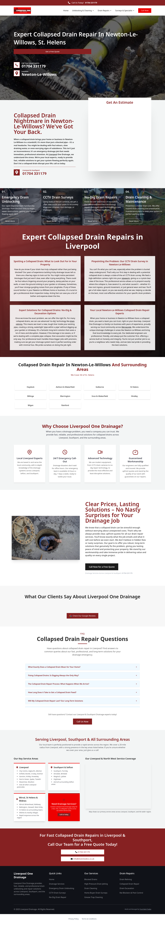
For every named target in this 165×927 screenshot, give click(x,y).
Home (66, 10)
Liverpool (53, 155)
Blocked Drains (90, 882)
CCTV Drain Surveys (57, 896)
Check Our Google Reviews (82, 618)
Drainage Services (56, 887)
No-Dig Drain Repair (57, 900)
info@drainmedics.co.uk (82, 862)
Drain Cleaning (90, 891)
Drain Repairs (105, 10)
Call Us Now (82, 723)
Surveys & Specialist (125, 10)
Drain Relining (126, 882)
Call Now (144, 10)
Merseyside (126, 329)
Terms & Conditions (89, 922)
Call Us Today (63, 817)
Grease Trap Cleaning (93, 900)
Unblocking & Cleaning (83, 10)
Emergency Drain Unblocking (61, 891)
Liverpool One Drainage (23, 878)
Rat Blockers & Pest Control (131, 896)
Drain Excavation (127, 891)
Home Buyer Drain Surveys (95, 896)
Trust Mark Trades (145, 912)
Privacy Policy (74, 922)
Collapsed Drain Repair (129, 887)
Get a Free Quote (26, 51)
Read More (11, 222)
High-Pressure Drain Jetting (96, 887)
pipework (126, 280)
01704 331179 (91, 2)
